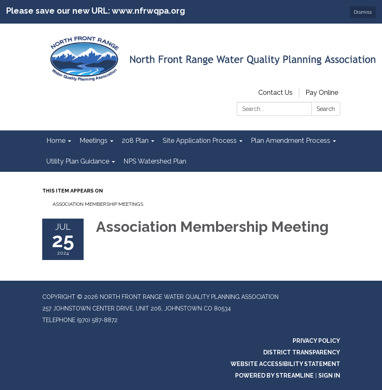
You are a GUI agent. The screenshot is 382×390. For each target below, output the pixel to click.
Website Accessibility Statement (285, 364)
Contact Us (275, 92)
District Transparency (301, 352)
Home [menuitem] (55, 140)
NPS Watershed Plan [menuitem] (154, 161)
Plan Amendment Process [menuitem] (290, 140)
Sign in (329, 375)
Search (326, 109)
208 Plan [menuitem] (135, 140)
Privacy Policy (316, 340)
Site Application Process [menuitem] (200, 140)
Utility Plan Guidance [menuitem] (77, 161)
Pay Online (321, 92)
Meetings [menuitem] (93, 140)
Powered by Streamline (274, 375)
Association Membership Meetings (98, 204)
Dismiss (363, 12)
